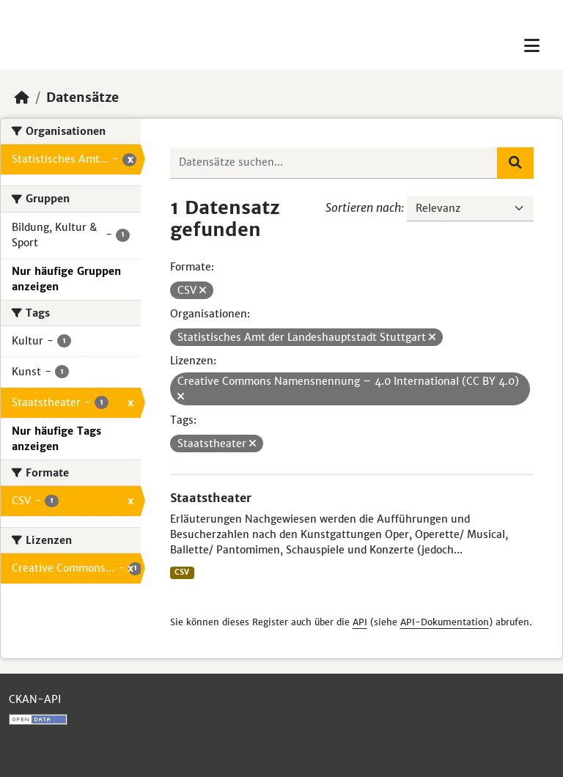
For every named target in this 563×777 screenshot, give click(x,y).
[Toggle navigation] (531, 46)
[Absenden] (515, 162)
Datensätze (82, 97)
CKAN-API (35, 699)
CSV (181, 572)
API (360, 621)
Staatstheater (210, 497)
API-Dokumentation (444, 621)
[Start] (22, 97)
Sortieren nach (363, 207)
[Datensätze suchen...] (334, 162)
